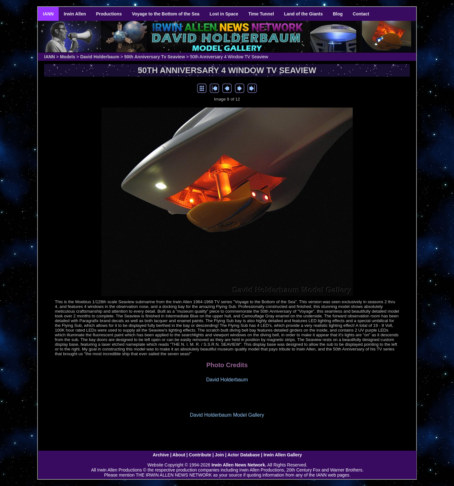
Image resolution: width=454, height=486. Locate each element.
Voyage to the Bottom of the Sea (165, 13)
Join (219, 454)
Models (67, 56)
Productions (109, 13)
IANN (48, 13)
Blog (338, 13)
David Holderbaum (99, 56)
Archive (161, 454)
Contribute (200, 454)
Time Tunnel (261, 13)
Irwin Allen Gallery (283, 454)
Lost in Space (224, 13)
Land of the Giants (303, 13)
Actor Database (244, 454)
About (178, 454)
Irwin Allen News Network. (239, 464)
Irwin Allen (75, 13)
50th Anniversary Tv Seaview (154, 56)
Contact (361, 13)
